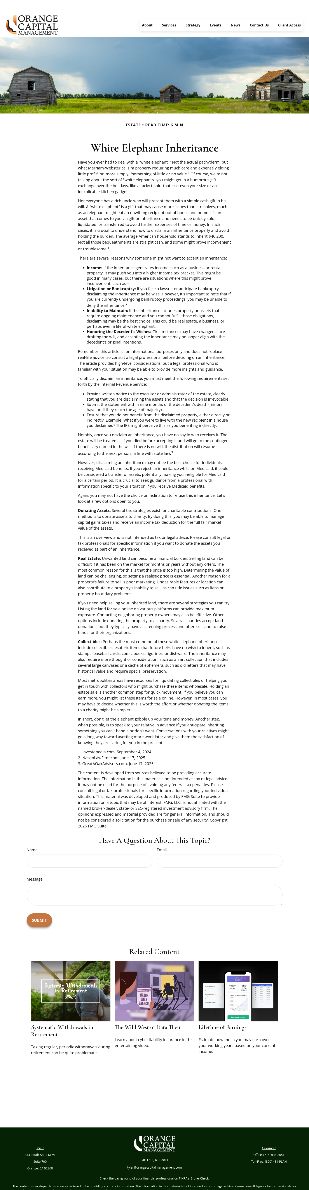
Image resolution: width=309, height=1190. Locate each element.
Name (32, 836)
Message (35, 866)
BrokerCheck (199, 1165)
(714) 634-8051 (273, 1141)
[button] (147, 11)
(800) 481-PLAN (276, 1148)
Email (162, 836)
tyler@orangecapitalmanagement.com (154, 1154)
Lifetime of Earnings (222, 1014)
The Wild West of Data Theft (148, 1014)
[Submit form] (39, 907)
